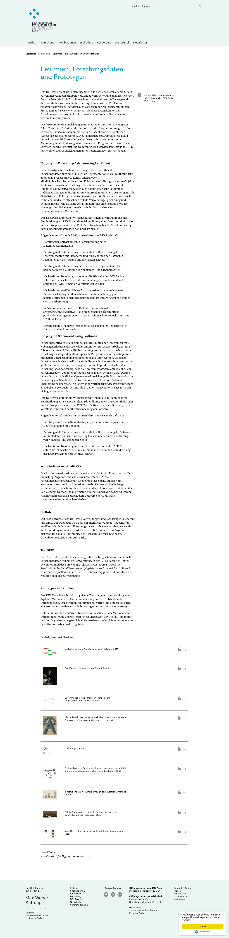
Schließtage (180, 893)
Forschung (47, 42)
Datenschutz (180, 896)
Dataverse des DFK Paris (99, 495)
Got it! (202, 926)
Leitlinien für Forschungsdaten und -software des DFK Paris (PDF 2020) (159, 98)
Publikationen (67, 42)
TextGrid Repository (58, 557)
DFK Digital (122, 42)
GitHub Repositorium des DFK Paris (63, 537)
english (136, 6)
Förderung (104, 42)
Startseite (31, 53)
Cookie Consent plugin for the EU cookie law (202, 931)
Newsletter (140, 42)
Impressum (179, 899)
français (146, 6)
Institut (32, 42)
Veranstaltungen (79, 904)
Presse (177, 890)
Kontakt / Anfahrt (183, 887)
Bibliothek (86, 42)
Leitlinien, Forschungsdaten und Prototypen (75, 53)
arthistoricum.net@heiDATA (61, 312)
